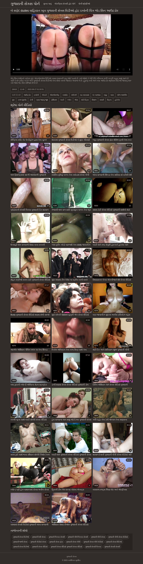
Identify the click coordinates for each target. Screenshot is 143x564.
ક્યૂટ (105, 95)
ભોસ (76, 100)
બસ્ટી (62, 100)
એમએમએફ (54, 95)
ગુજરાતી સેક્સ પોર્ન (25, 4)
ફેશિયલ (54, 100)
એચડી (44, 95)
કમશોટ (65, 95)
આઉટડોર (27, 95)
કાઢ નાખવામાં (84, 95)
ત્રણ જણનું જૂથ (42, 100)
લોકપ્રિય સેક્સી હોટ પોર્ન (65, 4)
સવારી (102, 100)
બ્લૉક (69, 100)
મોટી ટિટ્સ (85, 100)
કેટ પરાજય (96, 95)
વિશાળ (94, 100)
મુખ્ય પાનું (47, 4)
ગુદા (13, 100)
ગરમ (112, 95)
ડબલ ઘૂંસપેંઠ (22, 100)
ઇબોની (36, 95)
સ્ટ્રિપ (109, 100)
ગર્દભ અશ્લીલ (122, 95)
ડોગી (31, 100)
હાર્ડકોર (117, 100)
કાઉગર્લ (74, 95)
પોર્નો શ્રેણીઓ (84, 4)
